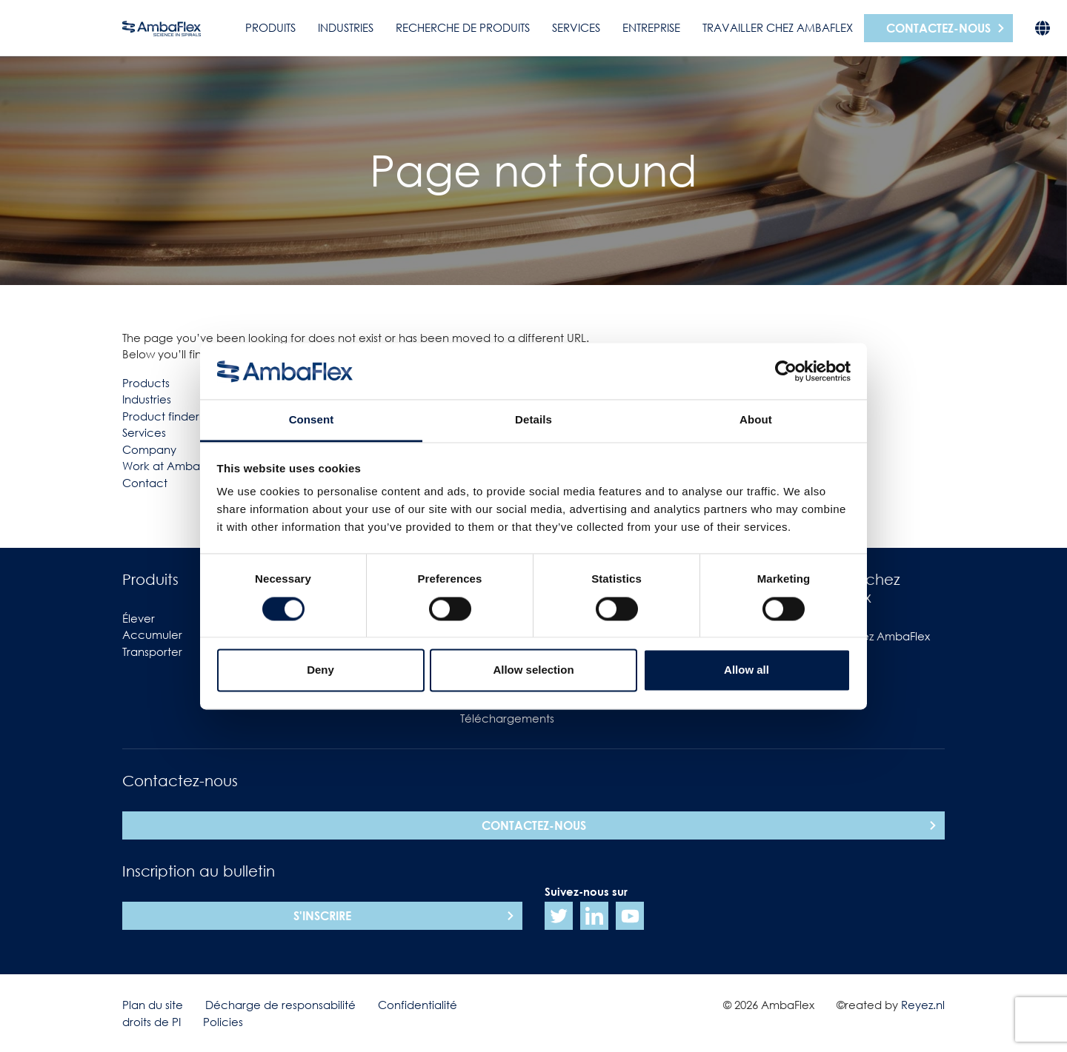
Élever (138, 618)
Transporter (152, 651)
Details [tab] (533, 420)
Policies (223, 1021)
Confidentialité (417, 1004)
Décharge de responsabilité (280, 1004)
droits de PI (151, 1021)
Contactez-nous (938, 28)
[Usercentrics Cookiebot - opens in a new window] (786, 371)
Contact (144, 482)
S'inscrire (322, 915)
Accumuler (152, 634)
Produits (270, 27)
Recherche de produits (463, 27)
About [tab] (755, 420)
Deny (320, 670)
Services (576, 27)
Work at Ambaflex (170, 465)
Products (146, 382)
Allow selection (533, 670)
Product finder (160, 416)
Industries (345, 27)
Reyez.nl (923, 1004)
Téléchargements (507, 718)
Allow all (746, 670)
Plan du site (152, 1004)
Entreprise (651, 27)
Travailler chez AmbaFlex (777, 27)
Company (149, 449)
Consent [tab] (311, 420)
